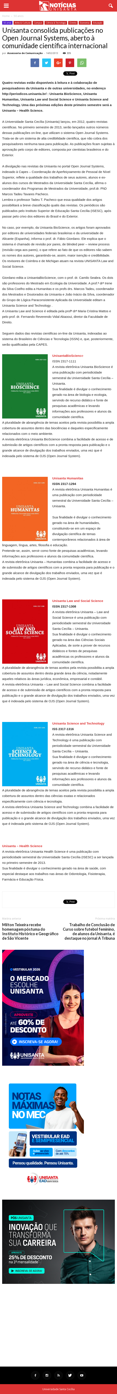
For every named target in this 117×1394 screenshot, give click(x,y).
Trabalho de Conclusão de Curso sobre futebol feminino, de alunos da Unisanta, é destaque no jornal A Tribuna (89, 932)
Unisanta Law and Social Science (77, 601)
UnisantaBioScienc (67, 355)
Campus (38, 22)
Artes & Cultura (22, 22)
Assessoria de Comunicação (25, 53)
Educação (97, 22)
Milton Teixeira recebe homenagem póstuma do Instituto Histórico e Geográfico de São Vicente (30, 932)
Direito (72, 22)
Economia (84, 22)
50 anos (7, 22)
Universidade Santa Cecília (58, 1389)
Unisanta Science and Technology (78, 723)
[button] (111, 6)
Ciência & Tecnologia (56, 22)
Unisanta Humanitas (67, 478)
